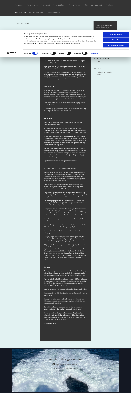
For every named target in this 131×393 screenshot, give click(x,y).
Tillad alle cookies (116, 4)
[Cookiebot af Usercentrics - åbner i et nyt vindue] (12, 23)
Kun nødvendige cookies (116, 15)
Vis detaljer (94, 23)
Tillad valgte (116, 10)
